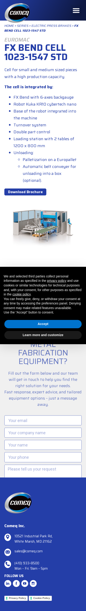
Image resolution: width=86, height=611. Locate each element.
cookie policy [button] (21, 294)
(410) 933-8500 (26, 563)
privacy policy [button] (56, 281)
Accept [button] (43, 324)
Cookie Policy (41, 598)
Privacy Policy (17, 598)
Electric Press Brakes (51, 25)
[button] (76, 10)
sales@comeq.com (28, 551)
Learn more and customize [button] (43, 335)
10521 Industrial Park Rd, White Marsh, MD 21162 (33, 538)
